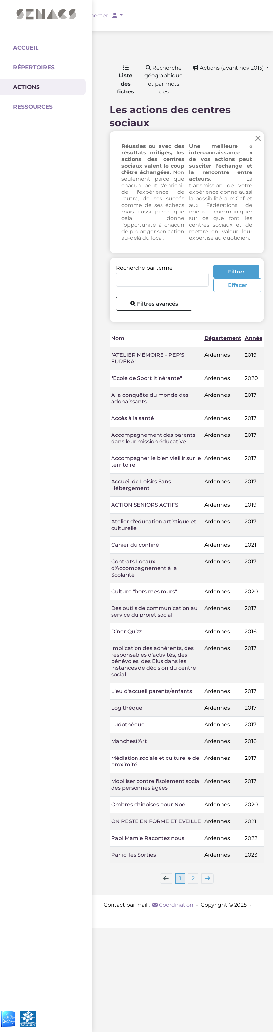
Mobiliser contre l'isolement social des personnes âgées (156, 784)
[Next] (207, 878)
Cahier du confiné (135, 545)
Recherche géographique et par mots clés (163, 79)
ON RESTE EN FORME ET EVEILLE (156, 821)
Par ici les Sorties (133, 855)
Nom (117, 338)
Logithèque (126, 708)
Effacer (237, 285)
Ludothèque (128, 724)
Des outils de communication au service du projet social (154, 611)
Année (253, 338)
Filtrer (236, 271)
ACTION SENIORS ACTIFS (144, 505)
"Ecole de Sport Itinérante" (146, 378)
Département (222, 338)
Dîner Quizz (126, 631)
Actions (26, 87)
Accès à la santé (132, 418)
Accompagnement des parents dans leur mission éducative (153, 438)
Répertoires (34, 67)
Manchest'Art (129, 741)
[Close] (258, 138)
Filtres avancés (154, 303)
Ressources (33, 106)
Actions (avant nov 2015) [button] (229, 67)
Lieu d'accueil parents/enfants (151, 691)
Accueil (25, 47)
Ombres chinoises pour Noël (148, 804)
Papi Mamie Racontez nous (147, 838)
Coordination (172, 905)
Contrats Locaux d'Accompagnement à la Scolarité (144, 568)
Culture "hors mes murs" (144, 591)
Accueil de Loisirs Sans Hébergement (141, 484)
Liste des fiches (125, 80)
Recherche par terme (144, 268)
